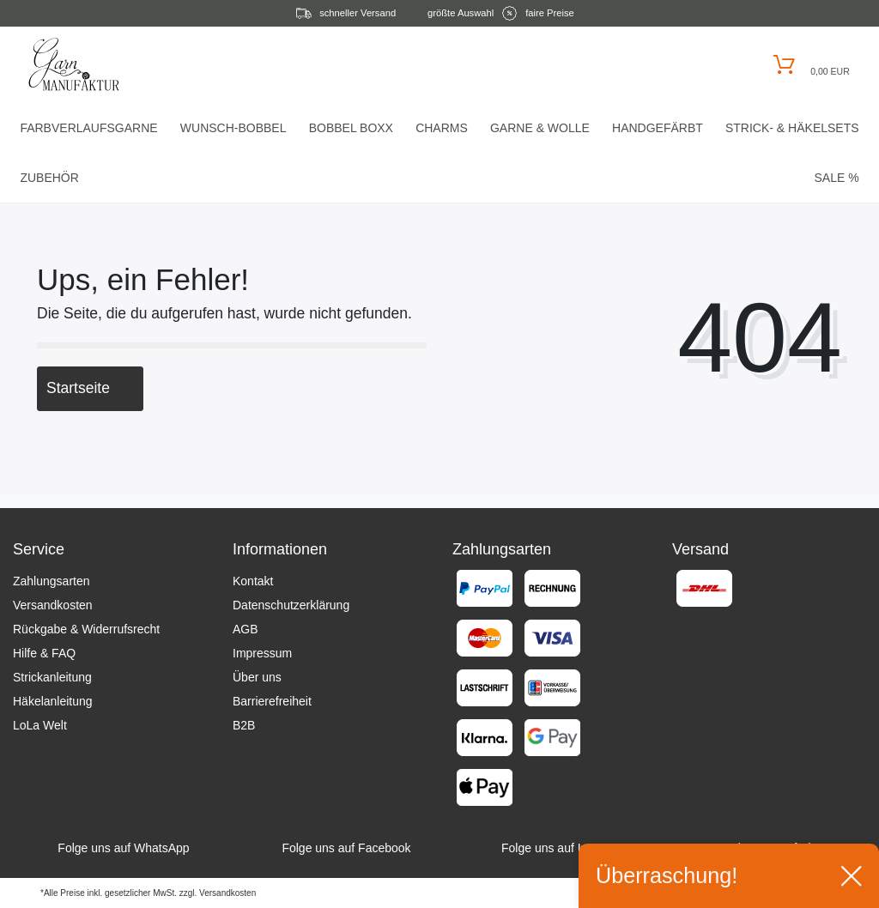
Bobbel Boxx (351, 128)
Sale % (836, 178)
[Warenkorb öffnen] (809, 65)
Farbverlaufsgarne (88, 128)
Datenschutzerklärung (291, 605)
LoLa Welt (40, 725)
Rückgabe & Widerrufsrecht (86, 629)
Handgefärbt (657, 128)
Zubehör (49, 178)
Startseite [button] (90, 387)
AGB (245, 629)
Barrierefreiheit (272, 701)
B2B (244, 725)
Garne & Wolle (540, 128)
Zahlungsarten (51, 581)
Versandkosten (53, 605)
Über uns (257, 677)
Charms (441, 128)
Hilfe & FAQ (44, 653)
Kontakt (253, 581)
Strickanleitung (52, 677)
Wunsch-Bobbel (233, 128)
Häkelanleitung (53, 701)
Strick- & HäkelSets (792, 128)
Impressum (262, 653)
